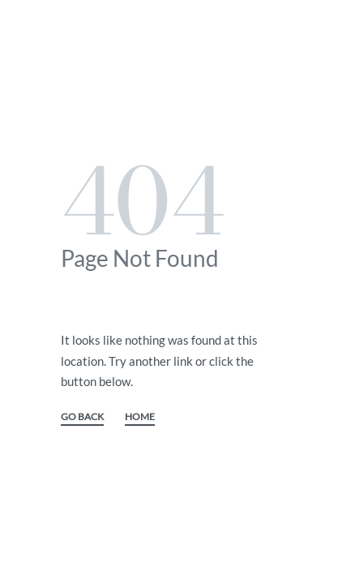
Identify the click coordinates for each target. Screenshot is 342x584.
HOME (140, 417)
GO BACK (82, 417)
